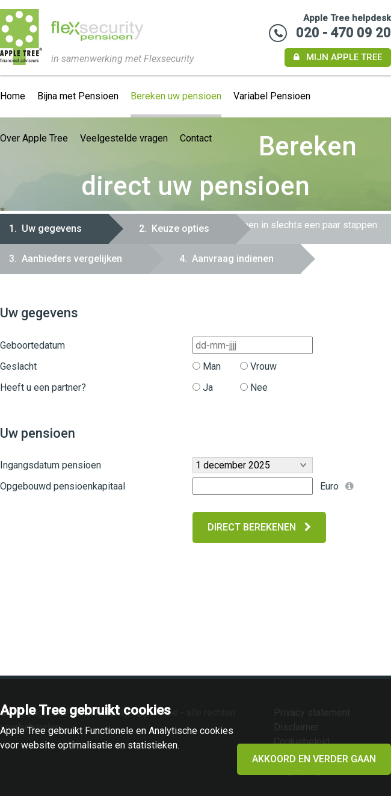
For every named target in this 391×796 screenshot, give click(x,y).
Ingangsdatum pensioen (50, 465)
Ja (202, 387)
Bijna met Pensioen (78, 96)
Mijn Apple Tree (338, 57)
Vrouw (258, 366)
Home (12, 96)
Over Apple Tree (34, 138)
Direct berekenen (259, 527)
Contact (196, 138)
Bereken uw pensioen (176, 96)
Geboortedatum (32, 345)
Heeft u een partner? (43, 387)
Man (206, 366)
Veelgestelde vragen (124, 138)
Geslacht (18, 366)
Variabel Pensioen (271, 96)
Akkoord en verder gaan (314, 759)
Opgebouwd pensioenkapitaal (62, 486)
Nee (254, 387)
